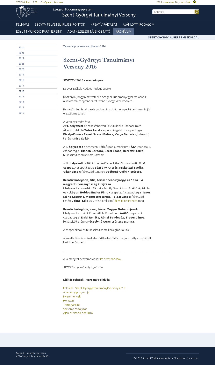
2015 (21, 96)
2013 (21, 107)
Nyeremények (72, 296)
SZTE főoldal (23, 2)
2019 (21, 74)
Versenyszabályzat (75, 308)
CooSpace (45, 2)
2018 (21, 80)
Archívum (123, 31)
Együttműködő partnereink (39, 31)
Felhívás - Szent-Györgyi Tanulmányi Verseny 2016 (94, 288)
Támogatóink (71, 304)
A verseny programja (76, 292)
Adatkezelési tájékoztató (89, 31)
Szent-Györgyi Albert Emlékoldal (173, 37)
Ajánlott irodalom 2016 (78, 313)
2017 (21, 85)
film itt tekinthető (126, 200)
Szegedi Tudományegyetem (94, 13)
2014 (21, 102)
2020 (21, 69)
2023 (21, 53)
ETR (35, 2)
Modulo (58, 2)
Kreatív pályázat (103, 24)
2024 (21, 47)
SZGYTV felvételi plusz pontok (60, 24)
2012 (21, 113)
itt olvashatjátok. (111, 259)
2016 (21, 91)
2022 (21, 58)
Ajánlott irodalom (138, 24)
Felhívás (22, 24)
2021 (21, 63)
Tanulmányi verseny (74, 46)
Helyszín (68, 300)
